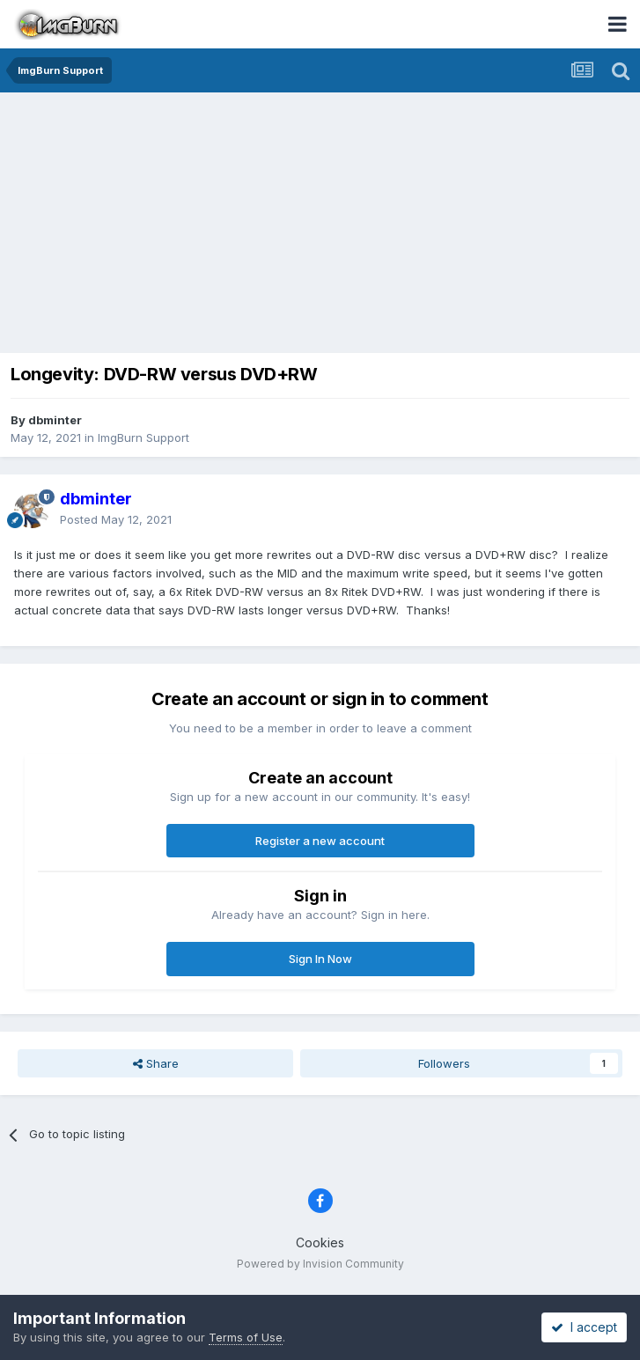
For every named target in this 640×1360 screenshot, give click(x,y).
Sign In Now (320, 959)
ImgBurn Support (143, 437)
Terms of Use (246, 1337)
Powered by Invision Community (320, 1263)
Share (156, 1063)
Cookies (320, 1242)
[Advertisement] (324, 224)
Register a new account (320, 841)
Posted (116, 519)
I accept (584, 1327)
